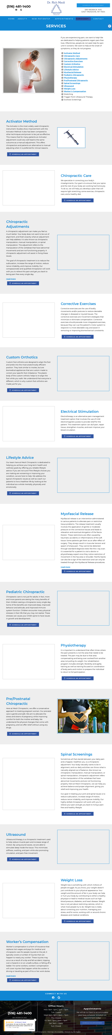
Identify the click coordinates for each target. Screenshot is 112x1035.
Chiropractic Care (72, 56)
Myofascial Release (72, 72)
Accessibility (59, 1032)
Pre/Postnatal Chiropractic (76, 80)
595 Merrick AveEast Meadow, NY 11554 (93, 11)
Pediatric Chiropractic (74, 75)
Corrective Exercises (73, 61)
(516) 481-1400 (19, 6)
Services (81, 19)
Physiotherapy (70, 78)
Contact (98, 19)
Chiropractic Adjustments (75, 59)
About (22, 19)
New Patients (40, 19)
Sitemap (51, 1032)
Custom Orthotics (72, 64)
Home (11, 19)
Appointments (64, 19)
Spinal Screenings (72, 83)
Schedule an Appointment (93, 5)
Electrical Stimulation (73, 67)
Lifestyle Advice (71, 70)
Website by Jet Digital (72, 1032)
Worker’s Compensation (75, 91)
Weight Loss (69, 89)
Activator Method (72, 53)
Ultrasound (69, 86)
